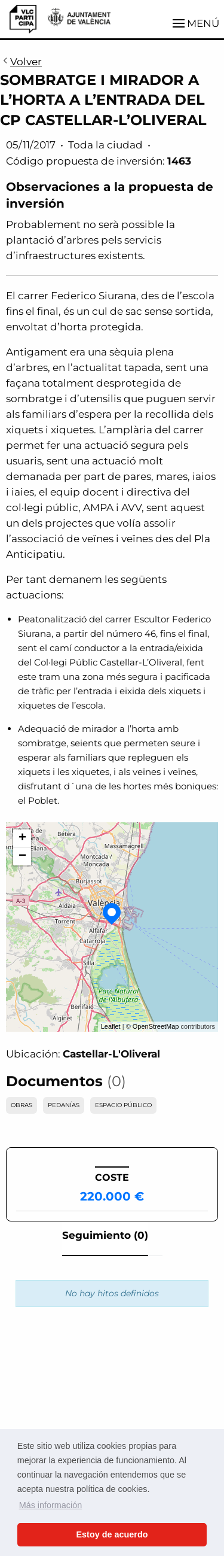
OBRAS (21, 1105)
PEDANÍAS (63, 1105)
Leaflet (111, 1026)
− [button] (22, 856)
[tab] (105, 1238)
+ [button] (22, 838)
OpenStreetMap (156, 1026)
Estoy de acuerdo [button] (112, 1534)
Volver (21, 62)
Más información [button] (50, 1505)
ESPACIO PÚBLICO (123, 1105)
